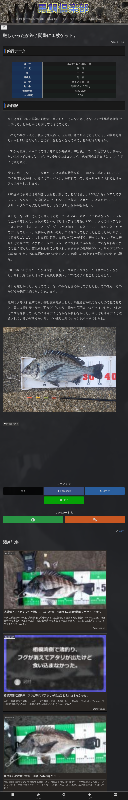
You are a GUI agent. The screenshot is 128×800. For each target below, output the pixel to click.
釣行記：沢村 (11, 423)
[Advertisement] (64, 452)
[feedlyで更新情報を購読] (33, 519)
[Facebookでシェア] (64, 491)
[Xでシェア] (23, 491)
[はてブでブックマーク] (105, 491)
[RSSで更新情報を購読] (95, 519)
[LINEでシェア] (64, 500)
